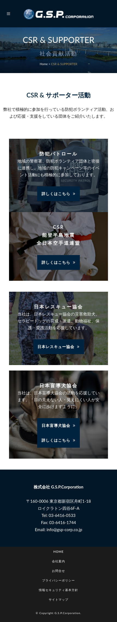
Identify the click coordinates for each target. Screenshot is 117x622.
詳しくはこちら (58, 193)
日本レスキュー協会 (58, 346)
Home (44, 64)
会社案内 (58, 561)
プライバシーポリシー (58, 580)
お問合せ (58, 570)
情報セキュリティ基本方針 (58, 590)
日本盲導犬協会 (58, 425)
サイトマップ (58, 599)
